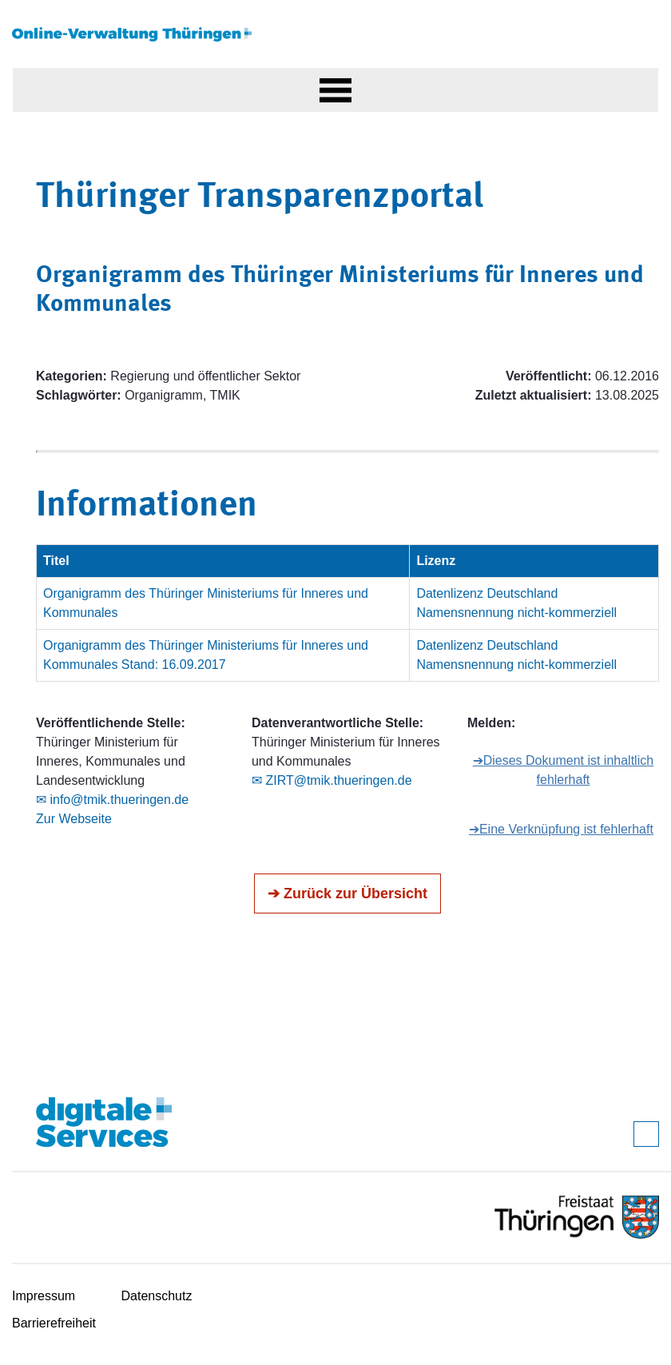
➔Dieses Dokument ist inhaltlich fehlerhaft (563, 770)
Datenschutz (157, 1296)
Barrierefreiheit (54, 1323)
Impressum (43, 1296)
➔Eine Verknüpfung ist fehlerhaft (561, 829)
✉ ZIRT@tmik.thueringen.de (332, 780)
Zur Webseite (74, 819)
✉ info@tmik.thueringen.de (112, 799)
